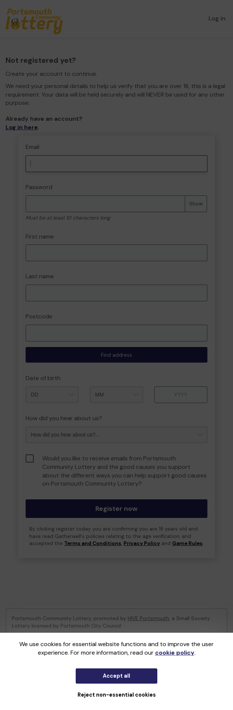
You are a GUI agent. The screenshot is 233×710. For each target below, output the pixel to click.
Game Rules (187, 543)
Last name (40, 276)
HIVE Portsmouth (148, 618)
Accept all (116, 675)
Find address (116, 354)
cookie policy (174, 652)
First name (40, 236)
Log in (217, 18)
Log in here (22, 127)
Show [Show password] (196, 203)
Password (39, 187)
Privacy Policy (142, 543)
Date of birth (43, 378)
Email (32, 147)
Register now (116, 508)
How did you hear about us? (64, 418)
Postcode (39, 316)
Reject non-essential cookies (117, 694)
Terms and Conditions (92, 543)
